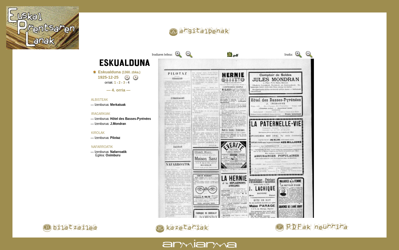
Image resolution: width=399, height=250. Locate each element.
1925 (102, 77)
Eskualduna (119, 72)
